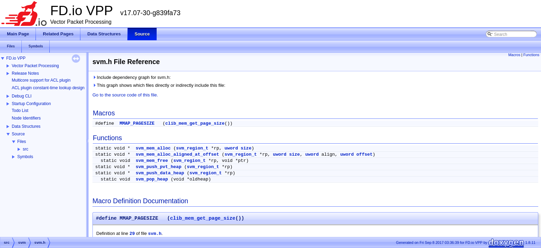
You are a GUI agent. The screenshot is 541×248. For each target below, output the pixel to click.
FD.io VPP (16, 58)
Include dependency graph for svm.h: (131, 77)
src (25, 149)
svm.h (154, 233)
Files (21, 141)
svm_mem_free (152, 160)
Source (18, 134)
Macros (514, 55)
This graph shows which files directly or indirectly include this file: (158, 85)
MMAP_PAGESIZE (136, 123)
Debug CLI (21, 96)
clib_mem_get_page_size (195, 123)
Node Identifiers (26, 118)
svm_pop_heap (152, 179)
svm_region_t (192, 148)
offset (364, 154)
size (246, 148)
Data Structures (26, 126)
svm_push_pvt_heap (158, 166)
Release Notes (25, 73)
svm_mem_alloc (153, 148)
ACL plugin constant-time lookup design (48, 87)
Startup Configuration (31, 103)
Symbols (25, 156)
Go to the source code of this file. (125, 94)
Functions (531, 55)
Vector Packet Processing (35, 65)
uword (231, 148)
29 (132, 233)
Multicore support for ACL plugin (41, 80)
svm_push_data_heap (160, 173)
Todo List (20, 110)
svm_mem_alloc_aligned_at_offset (177, 154)
